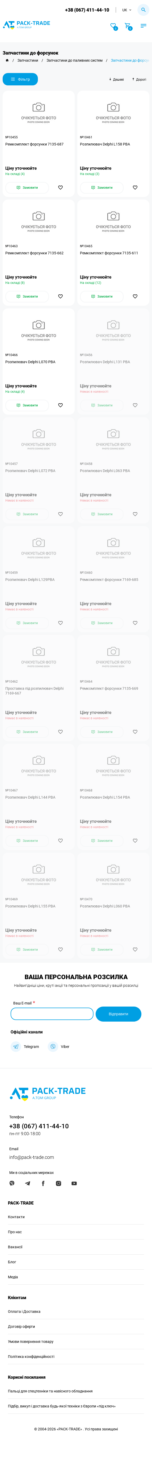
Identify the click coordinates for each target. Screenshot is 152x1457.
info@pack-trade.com (31, 1156)
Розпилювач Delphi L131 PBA (105, 362)
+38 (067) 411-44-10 (87, 10)
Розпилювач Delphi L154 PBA (105, 797)
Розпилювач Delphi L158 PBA (105, 144)
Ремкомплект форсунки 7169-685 (109, 579)
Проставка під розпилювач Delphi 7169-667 (34, 690)
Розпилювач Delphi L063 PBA (105, 471)
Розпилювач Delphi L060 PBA (105, 906)
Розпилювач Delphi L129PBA (30, 579)
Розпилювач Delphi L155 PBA (30, 906)
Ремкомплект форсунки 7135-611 (109, 253)
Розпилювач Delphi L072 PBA (30, 471)
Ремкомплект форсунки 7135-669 (109, 688)
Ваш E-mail (22, 1003)
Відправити (118, 1013)
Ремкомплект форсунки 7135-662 (34, 253)
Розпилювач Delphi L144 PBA (30, 797)
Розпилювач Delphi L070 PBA (30, 362)
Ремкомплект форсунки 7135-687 (34, 144)
